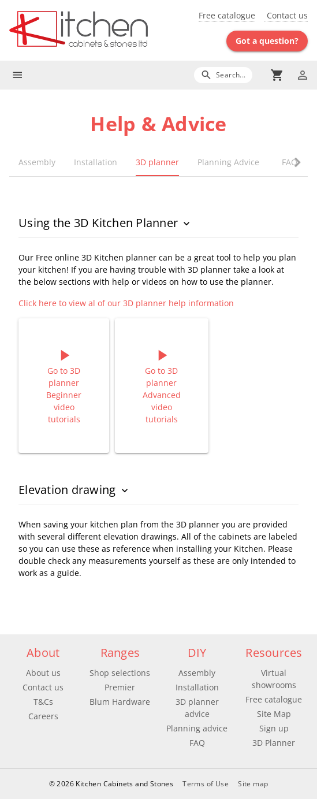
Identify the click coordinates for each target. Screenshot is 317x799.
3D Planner (273, 742)
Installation (197, 687)
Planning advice (197, 728)
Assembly (196, 672)
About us (43, 672)
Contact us (286, 15)
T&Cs (43, 701)
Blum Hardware (119, 701)
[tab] (37, 162)
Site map (253, 784)
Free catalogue (227, 15)
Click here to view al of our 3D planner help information (126, 303)
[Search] (223, 75)
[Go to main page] (84, 30)
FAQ (197, 742)
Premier (120, 687)
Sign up (274, 728)
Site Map (274, 713)
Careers (43, 716)
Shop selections (119, 672)
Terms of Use (205, 784)
